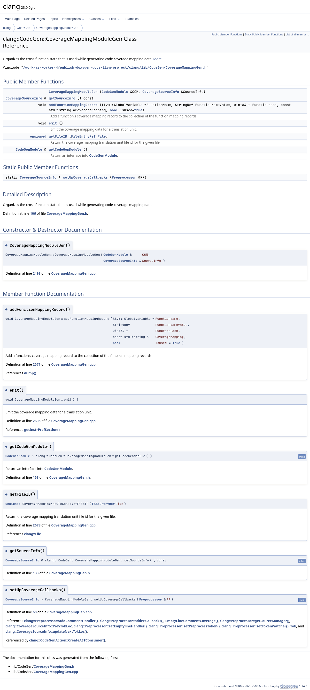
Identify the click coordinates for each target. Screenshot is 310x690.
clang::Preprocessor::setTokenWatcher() (255, 626)
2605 (36, 421)
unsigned (38, 136)
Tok (293, 626)
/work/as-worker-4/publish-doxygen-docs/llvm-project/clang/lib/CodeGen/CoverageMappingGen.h (114, 67)
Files (114, 19)
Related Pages (34, 19)
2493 (36, 273)
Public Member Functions (226, 34)
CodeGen (23, 28)
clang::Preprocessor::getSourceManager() (254, 620)
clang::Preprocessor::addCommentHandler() (61, 620)
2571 (36, 364)
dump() (30, 373)
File (102, 136)
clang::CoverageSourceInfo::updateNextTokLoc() (46, 631)
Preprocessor (124, 177)
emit (53, 123)
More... (158, 59)
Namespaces (73, 19)
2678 (36, 525)
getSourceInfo (62, 98)
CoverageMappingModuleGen (57, 28)
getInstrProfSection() (42, 429)
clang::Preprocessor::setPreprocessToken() (184, 626)
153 (36, 477)
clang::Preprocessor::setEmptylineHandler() (110, 626)
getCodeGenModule (65, 149)
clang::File (32, 534)
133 (36, 573)
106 (33, 213)
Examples (132, 19)
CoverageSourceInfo (160, 92)
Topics (53, 19)
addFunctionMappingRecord (73, 105)
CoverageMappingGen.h (66, 213)
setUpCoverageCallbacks (85, 177)
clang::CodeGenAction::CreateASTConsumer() (67, 640)
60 (35, 612)
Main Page (12, 19)
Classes (96, 19)
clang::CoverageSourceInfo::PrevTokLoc (39, 626)
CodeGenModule (115, 92)
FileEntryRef (83, 136)
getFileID (58, 136)
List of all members (297, 34)
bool (114, 110)
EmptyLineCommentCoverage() (191, 620)
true (138, 110)
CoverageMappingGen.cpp (73, 273)
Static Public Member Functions (264, 34)
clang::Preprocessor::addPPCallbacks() (131, 620)
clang (7, 28)
